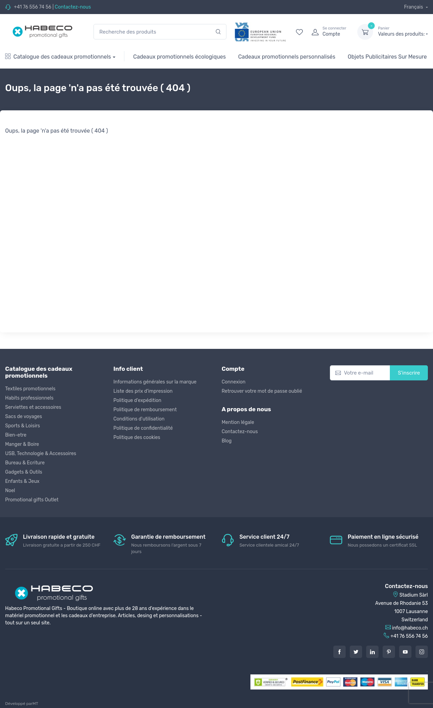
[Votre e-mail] (360, 373)
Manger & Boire (22, 444)
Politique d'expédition (137, 400)
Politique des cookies (136, 437)
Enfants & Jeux (22, 481)
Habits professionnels (29, 398)
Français (414, 7)
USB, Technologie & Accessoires (40, 453)
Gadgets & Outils (23, 472)
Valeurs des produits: (403, 31)
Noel (10, 490)
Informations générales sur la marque (155, 382)
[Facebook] (339, 652)
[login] (328, 32)
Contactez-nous (73, 7)
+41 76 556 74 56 (32, 7)
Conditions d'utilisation (138, 419)
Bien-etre (15, 435)
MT (35, 703)
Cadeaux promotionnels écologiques (179, 56)
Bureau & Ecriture (25, 463)
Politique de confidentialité (143, 428)
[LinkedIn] (372, 652)
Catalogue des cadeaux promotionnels (58, 56)
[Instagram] (422, 652)
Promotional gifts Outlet (32, 500)
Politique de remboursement (145, 410)
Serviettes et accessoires (33, 407)
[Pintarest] (389, 652)
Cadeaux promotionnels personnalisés (286, 56)
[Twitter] (356, 652)
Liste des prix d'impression (143, 391)
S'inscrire (409, 373)
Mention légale (238, 422)
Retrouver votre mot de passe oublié (262, 391)
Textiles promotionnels (30, 389)
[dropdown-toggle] (365, 32)
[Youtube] (405, 652)
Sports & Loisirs (22, 426)
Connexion (233, 382)
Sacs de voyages (23, 416)
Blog (227, 441)
